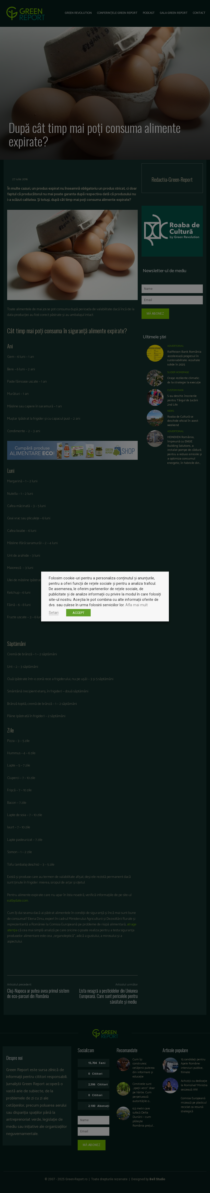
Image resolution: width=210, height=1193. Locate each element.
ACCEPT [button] (78, 613)
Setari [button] (54, 612)
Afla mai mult (136, 605)
